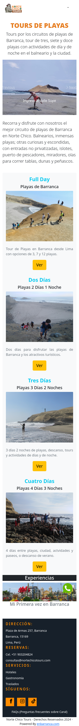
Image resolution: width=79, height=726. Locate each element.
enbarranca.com (48, 724)
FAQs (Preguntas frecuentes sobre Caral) (39, 712)
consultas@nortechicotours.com (28, 660)
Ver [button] (39, 265)
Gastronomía (15, 678)
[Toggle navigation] (68, 8)
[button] (8, 87)
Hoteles (11, 672)
